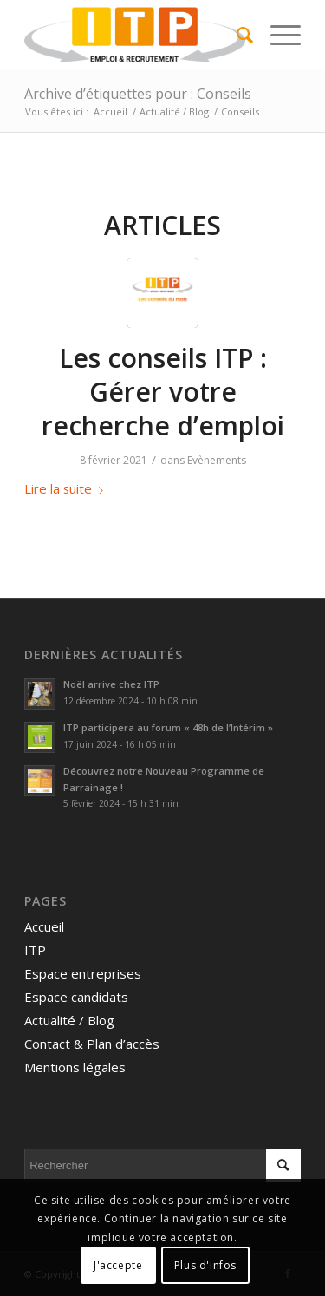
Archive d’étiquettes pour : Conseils (137, 93)
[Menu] (277, 34)
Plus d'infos (205, 1265)
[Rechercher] (236, 34)
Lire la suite (67, 488)
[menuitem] (236, 34)
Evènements (216, 460)
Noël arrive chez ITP (111, 684)
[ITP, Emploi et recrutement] (134, 34)
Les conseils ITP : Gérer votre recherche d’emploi (163, 391)
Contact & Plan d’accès (91, 1043)
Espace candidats (76, 996)
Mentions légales (75, 1067)
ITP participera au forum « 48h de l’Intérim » (168, 727)
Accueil (44, 926)
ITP (35, 950)
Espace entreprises (82, 973)
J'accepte (118, 1265)
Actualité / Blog (69, 1020)
